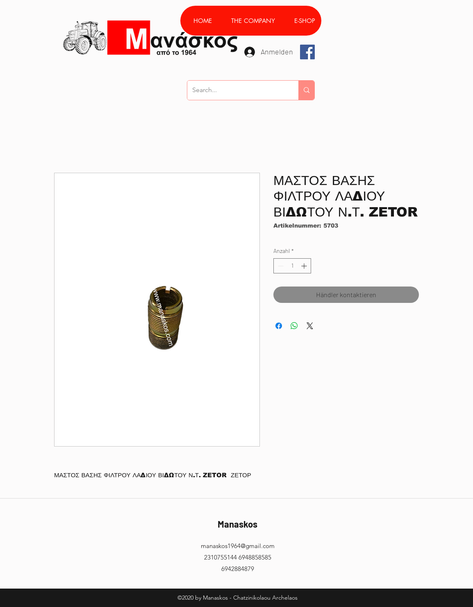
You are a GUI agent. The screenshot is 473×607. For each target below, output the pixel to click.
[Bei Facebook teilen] (279, 326)
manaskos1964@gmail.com (238, 546)
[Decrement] (280, 266)
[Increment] (305, 266)
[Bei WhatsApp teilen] (294, 326)
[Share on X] (310, 326)
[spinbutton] (292, 266)
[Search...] (236, 90)
